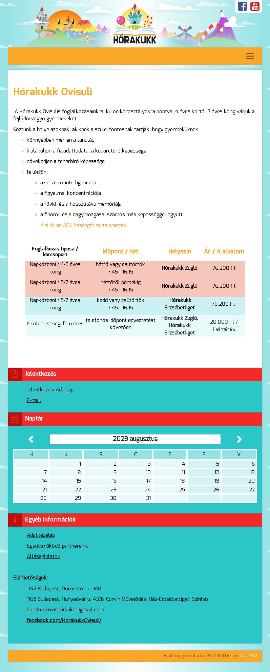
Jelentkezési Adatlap (50, 389)
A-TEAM (249, 656)
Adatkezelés (41, 535)
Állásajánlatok (43, 556)
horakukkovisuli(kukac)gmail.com (65, 609)
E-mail (34, 400)
